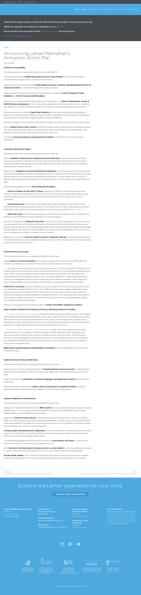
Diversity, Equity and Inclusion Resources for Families (28, 473)
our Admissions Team (49, 31)
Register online (75, 209)
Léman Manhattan (15, 9)
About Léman (80, 9)
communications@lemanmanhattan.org (52, 527)
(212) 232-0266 (10, 2)
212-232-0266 (13, 516)
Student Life (120, 9)
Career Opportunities (116, 523)
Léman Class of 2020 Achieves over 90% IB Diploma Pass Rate (108, 473)
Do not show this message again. (17, 36)
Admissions (106, 9)
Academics (94, 9)
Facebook (70, 544)
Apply (20, 2)
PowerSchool (30, 2)
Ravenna (59, 27)
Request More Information (70, 494)
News (6, 47)
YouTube (79, 544)
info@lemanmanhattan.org (47, 511)
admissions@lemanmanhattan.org (50, 520)
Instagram (62, 544)
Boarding (132, 9)
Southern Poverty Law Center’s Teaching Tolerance (29, 330)
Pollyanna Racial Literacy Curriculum (23, 314)
